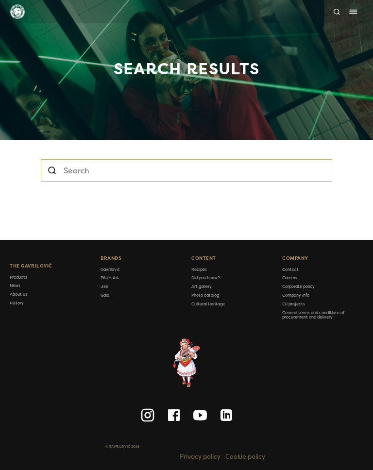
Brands (111, 258)
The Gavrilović (31, 266)
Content (203, 258)
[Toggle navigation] (353, 11)
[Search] (336, 11)
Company (295, 258)
